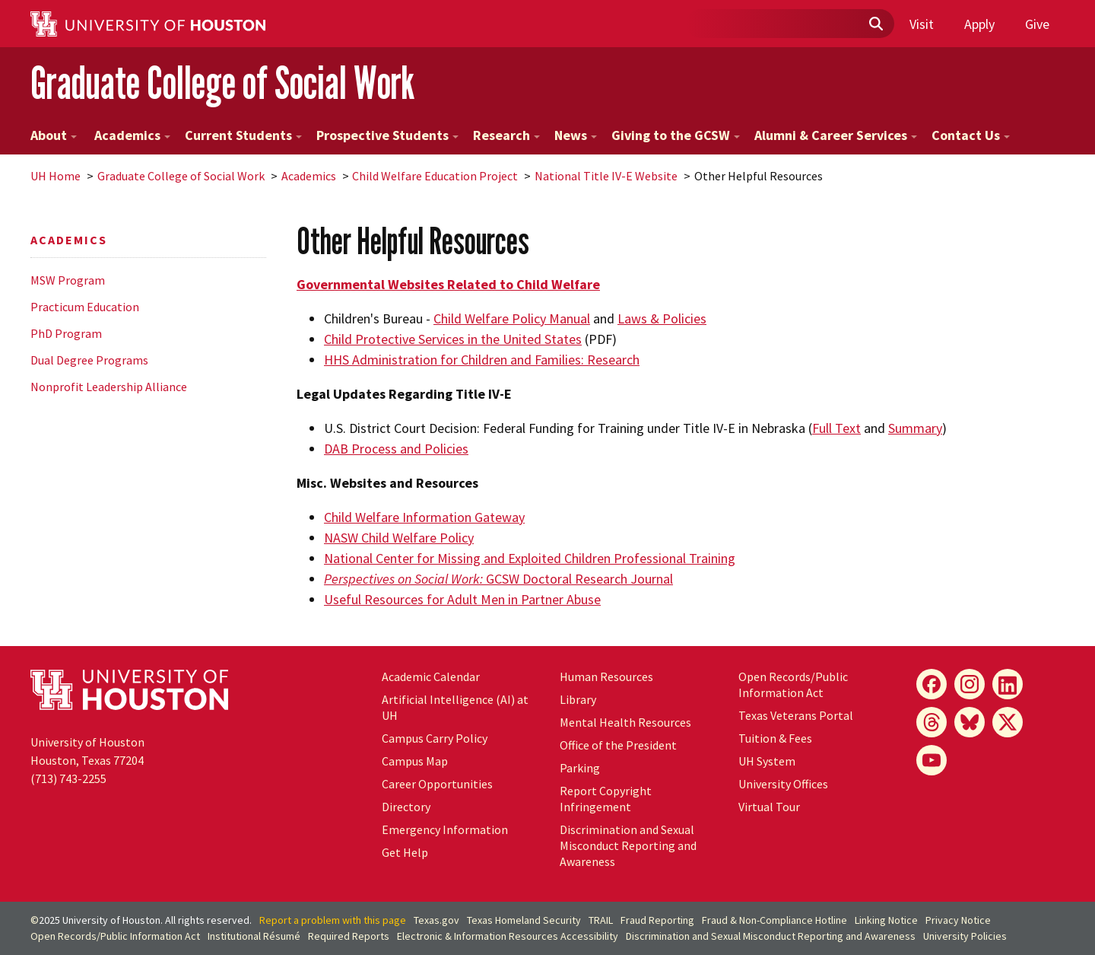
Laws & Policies (661, 318)
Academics (130, 135)
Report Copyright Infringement (606, 798)
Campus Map (415, 761)
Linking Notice (886, 920)
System (766, 761)
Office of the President (618, 745)
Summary (915, 428)
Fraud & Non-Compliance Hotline (774, 920)
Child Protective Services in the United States (453, 339)
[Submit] (875, 24)
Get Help (405, 852)
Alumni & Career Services (835, 135)
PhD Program (66, 333)
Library (578, 699)
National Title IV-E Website (606, 175)
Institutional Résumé (254, 936)
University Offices (783, 783)
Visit (921, 24)
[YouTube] (931, 760)
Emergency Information (445, 829)
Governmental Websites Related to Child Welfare (448, 284)
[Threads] (931, 722)
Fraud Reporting (657, 920)
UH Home (55, 175)
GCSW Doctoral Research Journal (498, 578)
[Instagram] (969, 684)
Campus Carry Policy (434, 738)
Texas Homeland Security (524, 920)
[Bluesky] (969, 722)
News (575, 135)
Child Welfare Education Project (435, 175)
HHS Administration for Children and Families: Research (482, 359)
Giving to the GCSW (675, 135)
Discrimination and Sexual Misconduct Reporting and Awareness (628, 845)
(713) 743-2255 (68, 778)
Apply (979, 24)
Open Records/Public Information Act (793, 684)
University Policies (965, 936)
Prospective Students (387, 135)
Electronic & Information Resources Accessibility (507, 936)
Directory (406, 806)
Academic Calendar (431, 676)
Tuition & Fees (775, 738)
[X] (1007, 722)
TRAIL (601, 920)
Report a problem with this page (332, 920)
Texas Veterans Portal (795, 715)
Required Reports (348, 936)
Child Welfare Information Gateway (424, 517)
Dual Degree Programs (89, 360)
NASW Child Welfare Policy (399, 537)
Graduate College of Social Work (222, 83)
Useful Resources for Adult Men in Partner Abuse (462, 599)
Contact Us (971, 135)
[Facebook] (931, 684)
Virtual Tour (769, 806)
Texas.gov (436, 920)
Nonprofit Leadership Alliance (108, 386)
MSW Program (67, 280)
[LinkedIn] (1007, 684)
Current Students (243, 135)
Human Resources (606, 676)
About (53, 135)
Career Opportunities (437, 783)
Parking (580, 767)
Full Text (836, 428)
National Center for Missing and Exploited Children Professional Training (529, 558)
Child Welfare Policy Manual (511, 318)
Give (1037, 24)
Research (506, 135)
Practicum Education (84, 306)
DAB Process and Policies (396, 448)
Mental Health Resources (625, 722)
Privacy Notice (958, 920)
